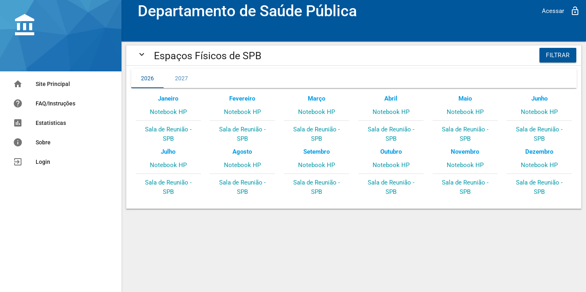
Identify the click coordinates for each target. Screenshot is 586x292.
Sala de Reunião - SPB (168, 134)
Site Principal (41, 84)
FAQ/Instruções (44, 103)
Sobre (32, 142)
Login (31, 162)
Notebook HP (168, 112)
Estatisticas (39, 123)
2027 (181, 78)
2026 (147, 78)
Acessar (561, 11)
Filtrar (558, 55)
